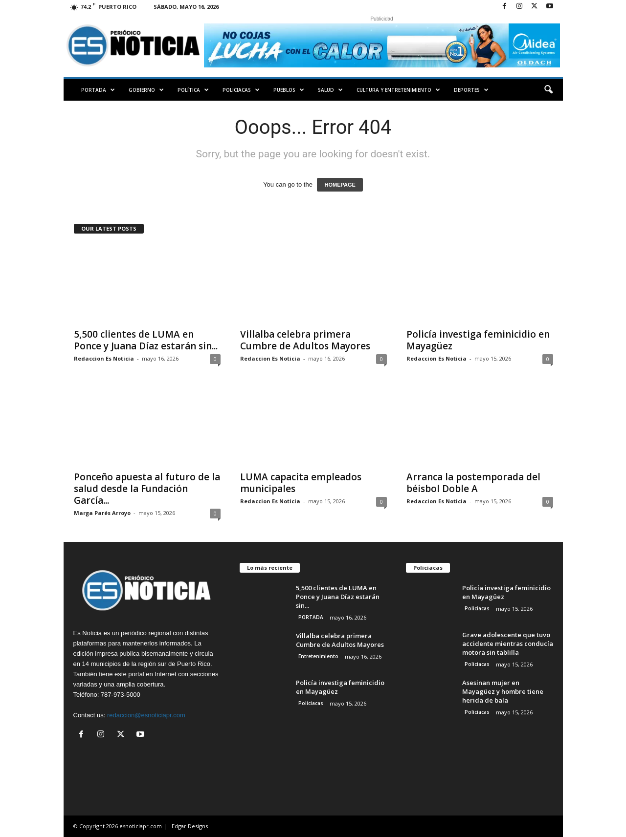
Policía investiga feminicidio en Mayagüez (478, 340)
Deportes (471, 90)
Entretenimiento (318, 656)
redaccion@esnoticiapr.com (146, 715)
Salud (330, 90)
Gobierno (146, 90)
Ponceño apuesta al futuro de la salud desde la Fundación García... (147, 489)
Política (193, 90)
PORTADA (98, 90)
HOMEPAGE (339, 185)
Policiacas (241, 90)
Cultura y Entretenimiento (398, 90)
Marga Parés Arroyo (102, 512)
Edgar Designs (190, 826)
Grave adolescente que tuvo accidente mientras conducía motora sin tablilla (507, 643)
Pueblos (288, 90)
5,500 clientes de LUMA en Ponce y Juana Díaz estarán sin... (146, 340)
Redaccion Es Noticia (104, 358)
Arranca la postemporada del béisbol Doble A (473, 483)
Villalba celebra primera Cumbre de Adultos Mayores (305, 340)
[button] (548, 90)
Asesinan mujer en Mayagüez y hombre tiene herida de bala (502, 691)
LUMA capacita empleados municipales (300, 483)
